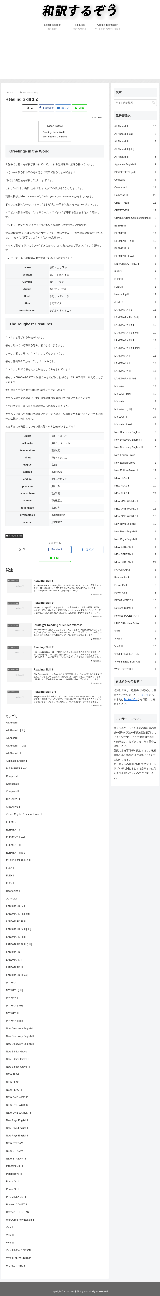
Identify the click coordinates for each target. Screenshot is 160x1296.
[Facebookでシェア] (46, 107)
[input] (135, 102)
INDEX (50, 125)
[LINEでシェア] (80, 107)
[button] (153, 102)
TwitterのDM (131, 699)
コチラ (145, 695)
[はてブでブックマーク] (63, 107)
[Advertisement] (80, 57)
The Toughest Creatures (55, 136)
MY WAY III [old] (14, 536)
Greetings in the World (54, 132)
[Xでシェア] (30, 107)
